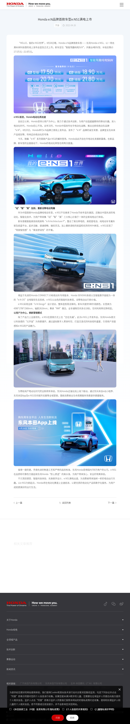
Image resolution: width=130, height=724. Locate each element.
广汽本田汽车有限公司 (31, 683)
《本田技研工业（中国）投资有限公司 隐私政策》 (36, 709)
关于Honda (12, 620)
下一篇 (112, 505)
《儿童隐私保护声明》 (104, 709)
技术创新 (11, 649)
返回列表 (65, 505)
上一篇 (18, 505)
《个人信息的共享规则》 (77, 709)
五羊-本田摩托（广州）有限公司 (86, 683)
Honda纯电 (12, 630)
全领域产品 (12, 640)
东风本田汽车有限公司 (56, 683)
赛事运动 (11, 659)
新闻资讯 (11, 669)
